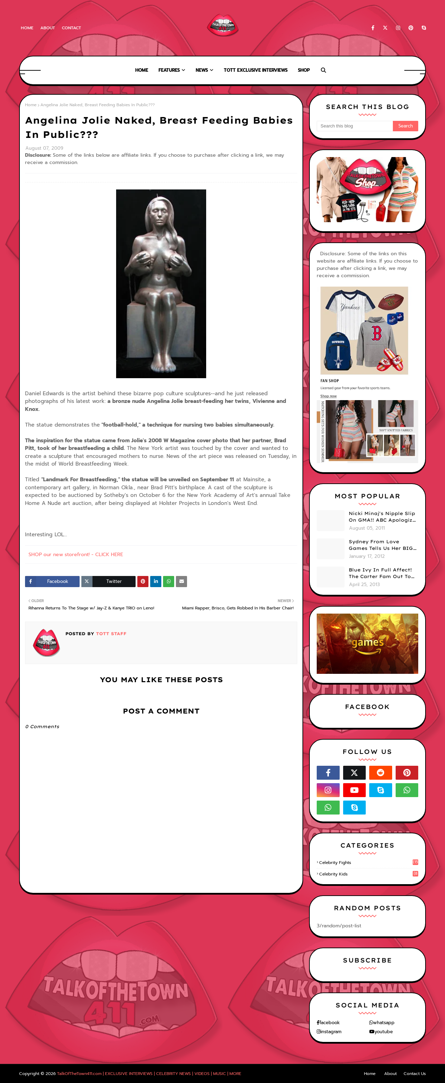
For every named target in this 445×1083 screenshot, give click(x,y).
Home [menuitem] (141, 70)
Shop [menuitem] (304, 70)
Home (27, 28)
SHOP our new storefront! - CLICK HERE (76, 554)
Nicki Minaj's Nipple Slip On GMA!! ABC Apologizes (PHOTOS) (383, 517)
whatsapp (384, 1022)
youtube (383, 1031)
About (47, 28)
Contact (71, 28)
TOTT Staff (110, 633)
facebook (329, 1022)
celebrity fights (368, 862)
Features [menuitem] (169, 70)
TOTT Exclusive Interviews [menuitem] (256, 70)
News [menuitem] (202, 70)
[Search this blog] (355, 126)
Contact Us (415, 1073)
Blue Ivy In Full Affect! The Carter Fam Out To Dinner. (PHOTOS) (380, 573)
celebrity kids (368, 874)
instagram (331, 1031)
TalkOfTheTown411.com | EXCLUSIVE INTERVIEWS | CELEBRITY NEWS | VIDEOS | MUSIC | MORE (149, 1073)
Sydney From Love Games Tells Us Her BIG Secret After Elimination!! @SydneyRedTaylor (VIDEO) (381, 545)
